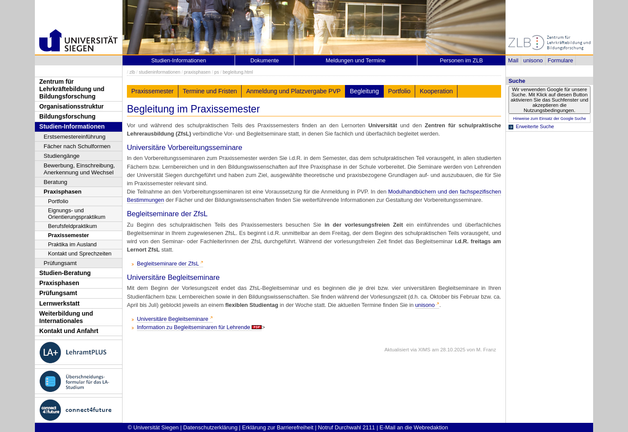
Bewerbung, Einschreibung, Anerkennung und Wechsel (79, 169)
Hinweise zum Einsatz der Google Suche (549, 118)
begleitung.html (238, 72)
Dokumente (264, 60)
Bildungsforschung (67, 116)
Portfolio (58, 201)
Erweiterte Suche (535, 126)
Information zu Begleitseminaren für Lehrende (193, 327)
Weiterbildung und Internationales (66, 317)
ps (216, 72)
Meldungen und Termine (356, 60)
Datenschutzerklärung (210, 427)
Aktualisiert (396, 349)
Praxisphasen (63, 191)
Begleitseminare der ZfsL (168, 263)
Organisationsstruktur (71, 106)
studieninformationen (159, 72)
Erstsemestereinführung (75, 136)
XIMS (424, 349)
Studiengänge (62, 156)
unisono (533, 60)
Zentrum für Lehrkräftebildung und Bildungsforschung (71, 88)
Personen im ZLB (461, 60)
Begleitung (364, 91)
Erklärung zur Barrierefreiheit (278, 427)
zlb (132, 72)
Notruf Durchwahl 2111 (346, 427)
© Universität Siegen (153, 427)
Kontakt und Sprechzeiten (80, 253)
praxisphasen (197, 72)
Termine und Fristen (210, 91)
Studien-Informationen (72, 126)
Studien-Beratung (65, 272)
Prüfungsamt (60, 263)
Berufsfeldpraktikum (72, 226)
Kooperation (436, 91)
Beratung (55, 182)
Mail (513, 60)
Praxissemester (68, 235)
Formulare (560, 60)
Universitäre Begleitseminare (172, 319)
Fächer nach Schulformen (77, 146)
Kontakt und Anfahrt (69, 330)
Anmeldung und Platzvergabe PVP (293, 91)
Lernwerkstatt (59, 303)
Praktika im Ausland (72, 244)
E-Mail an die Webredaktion (413, 427)
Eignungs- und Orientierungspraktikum (76, 213)
